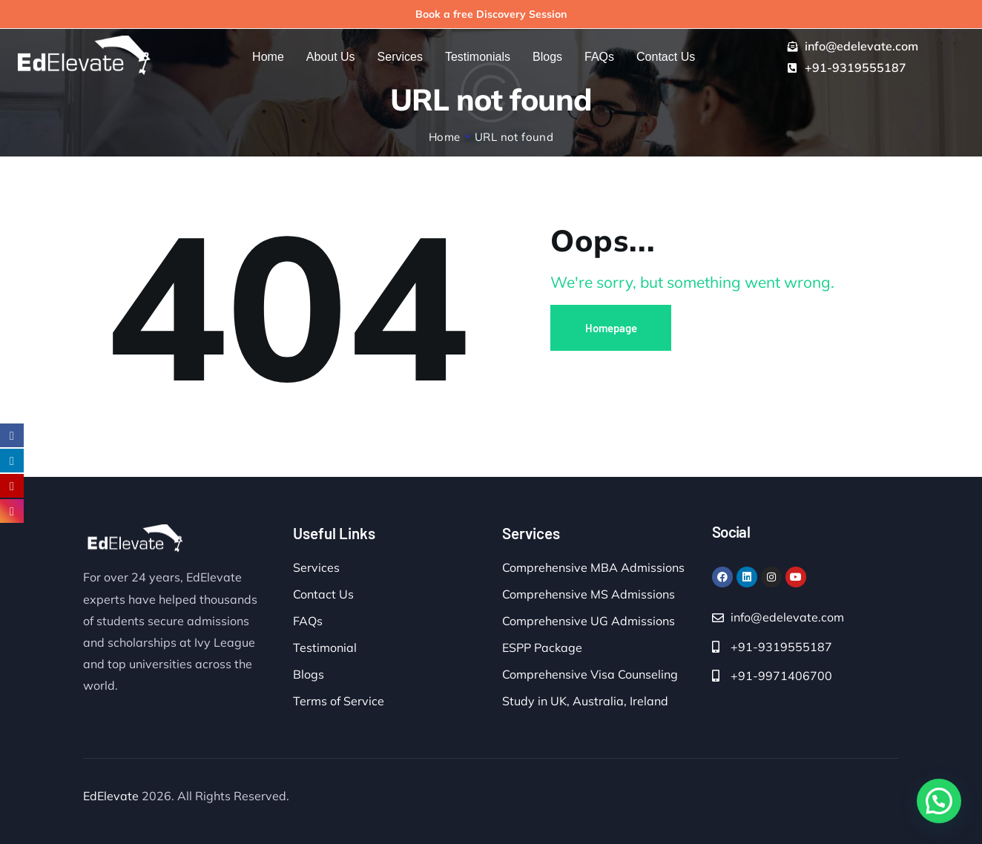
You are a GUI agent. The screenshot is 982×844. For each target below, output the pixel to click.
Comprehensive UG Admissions (588, 620)
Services (316, 567)
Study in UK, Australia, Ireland (585, 700)
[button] (939, 801)
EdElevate (111, 795)
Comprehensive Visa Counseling (590, 674)
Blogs (308, 674)
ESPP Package (542, 647)
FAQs (308, 620)
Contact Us (323, 594)
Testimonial (325, 647)
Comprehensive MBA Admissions (593, 567)
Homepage (611, 327)
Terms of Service (338, 700)
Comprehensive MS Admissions (588, 594)
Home (445, 137)
